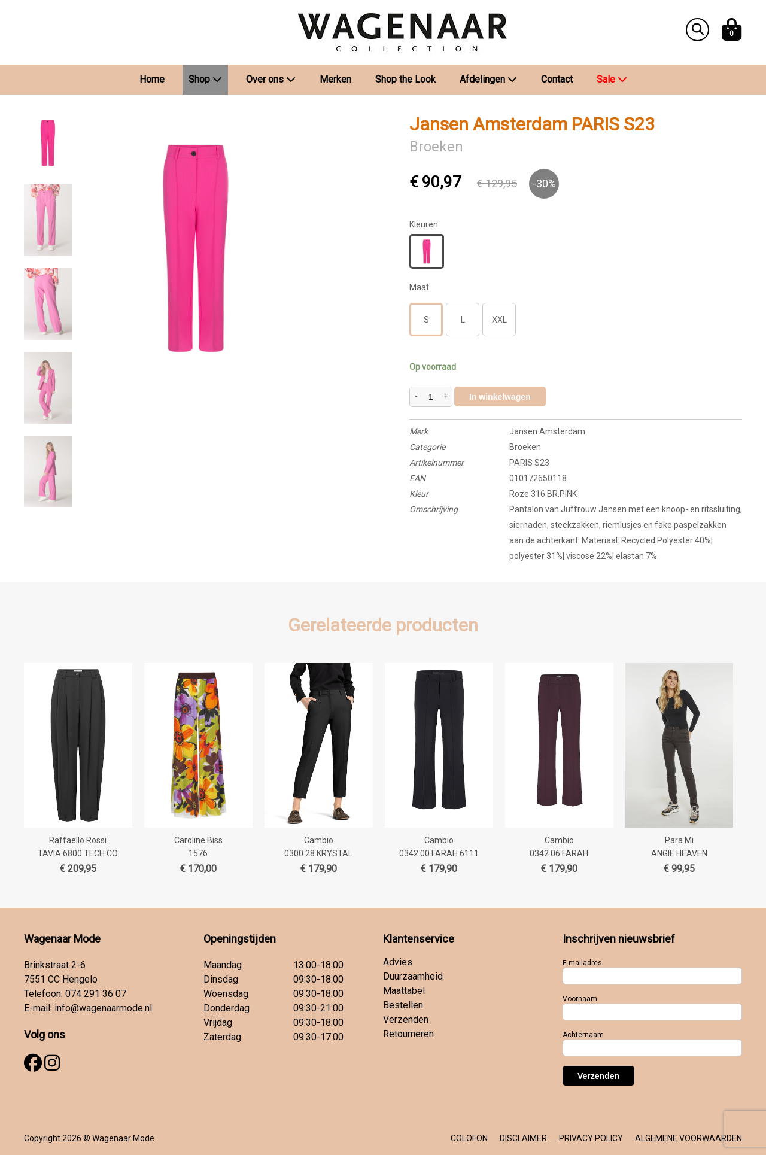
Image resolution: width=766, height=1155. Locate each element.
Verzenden (405, 1019)
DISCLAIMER (523, 1138)
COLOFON (469, 1138)
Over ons (271, 79)
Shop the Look (405, 79)
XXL (499, 319)
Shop (205, 79)
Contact (557, 79)
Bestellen (403, 1005)
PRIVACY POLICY (591, 1138)
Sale (612, 79)
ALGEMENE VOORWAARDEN (688, 1138)
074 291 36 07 (95, 993)
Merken (335, 79)
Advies (397, 962)
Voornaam (580, 999)
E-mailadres (582, 963)
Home (152, 79)
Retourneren (408, 1034)
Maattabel (404, 990)
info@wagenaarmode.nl (103, 1008)
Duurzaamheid (413, 976)
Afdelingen (488, 79)
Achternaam (583, 1035)
